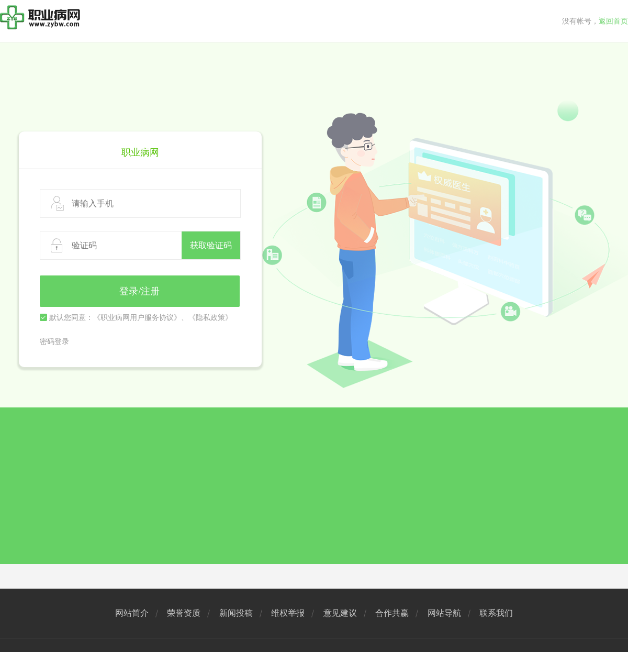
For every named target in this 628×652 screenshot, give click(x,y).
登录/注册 (139, 291)
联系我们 (496, 613)
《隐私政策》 (210, 317)
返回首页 (613, 21)
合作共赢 (392, 613)
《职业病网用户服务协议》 (137, 317)
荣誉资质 (183, 613)
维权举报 (288, 613)
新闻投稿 (236, 613)
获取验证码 (211, 245)
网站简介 (132, 613)
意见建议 (340, 613)
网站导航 (444, 613)
